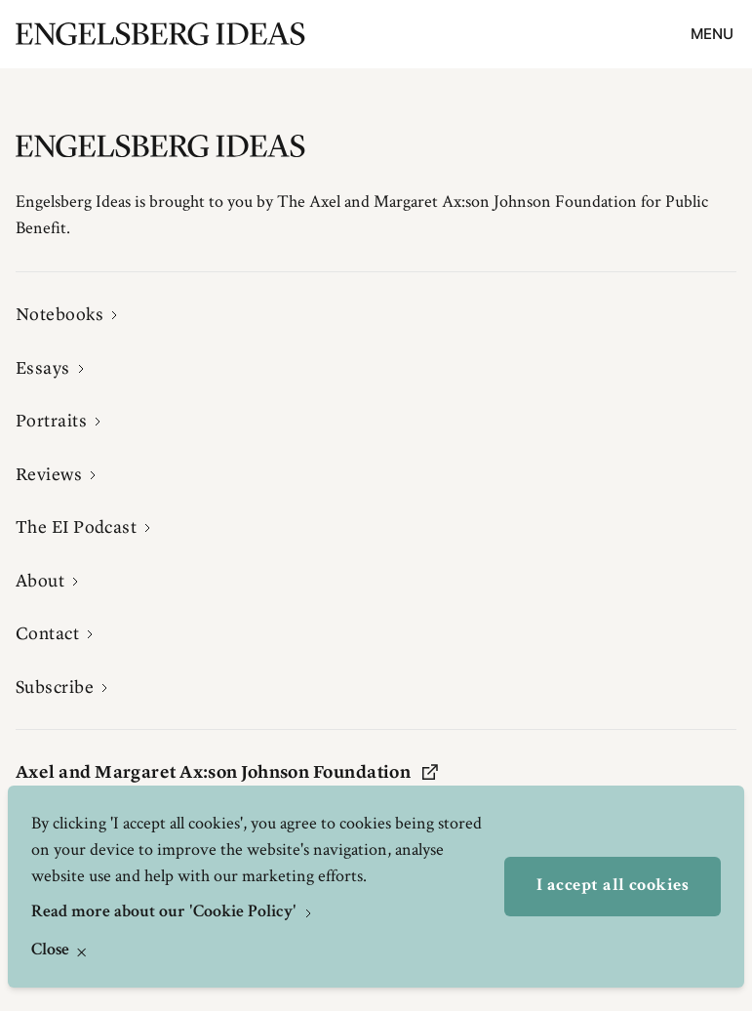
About (40, 580)
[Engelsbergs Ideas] (160, 33)
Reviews (49, 474)
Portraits (51, 420)
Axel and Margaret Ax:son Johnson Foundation (227, 772)
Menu (712, 33)
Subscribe (55, 687)
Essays (43, 368)
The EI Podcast (76, 527)
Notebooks (59, 314)
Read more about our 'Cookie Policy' (165, 912)
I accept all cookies (612, 886)
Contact (47, 633)
